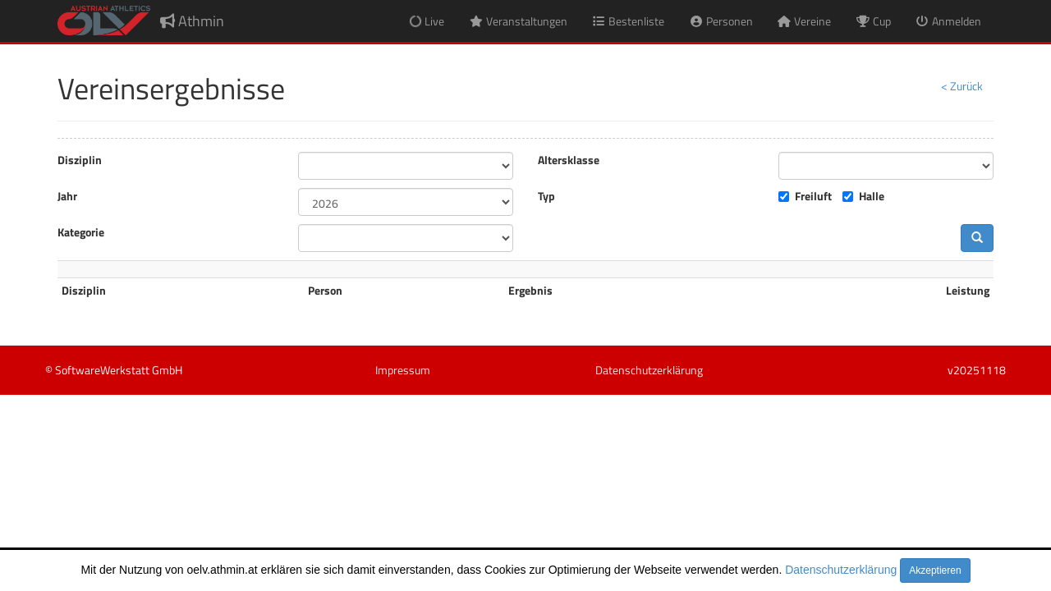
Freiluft (813, 196)
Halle (871, 196)
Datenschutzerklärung (841, 569)
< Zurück (962, 85)
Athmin (192, 21)
